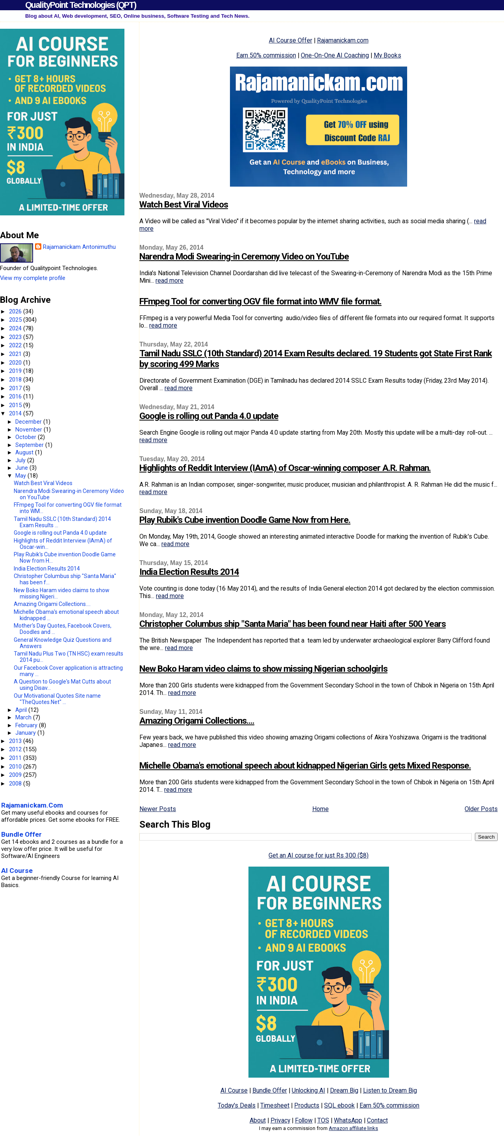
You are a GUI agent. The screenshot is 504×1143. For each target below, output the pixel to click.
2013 (16, 741)
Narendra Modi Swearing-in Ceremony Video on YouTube (244, 256)
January (26, 733)
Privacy (280, 1120)
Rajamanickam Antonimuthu (79, 246)
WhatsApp (348, 1120)
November (29, 429)
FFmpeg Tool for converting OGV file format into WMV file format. (260, 301)
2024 (16, 328)
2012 (16, 749)
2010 (16, 766)
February (27, 725)
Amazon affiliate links (353, 1128)
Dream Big (344, 1090)
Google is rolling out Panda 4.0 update (208, 416)
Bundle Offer (269, 1090)
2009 (16, 774)
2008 (16, 783)
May (21, 475)
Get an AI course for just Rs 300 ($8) (319, 855)
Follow (304, 1120)
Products (306, 1105)
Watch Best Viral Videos (183, 204)
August (25, 452)
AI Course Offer (290, 40)
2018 (16, 379)
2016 (16, 396)
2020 (16, 362)
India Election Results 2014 (189, 572)
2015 (16, 405)
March (24, 717)
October (26, 437)
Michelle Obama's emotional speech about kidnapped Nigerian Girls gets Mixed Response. (305, 765)
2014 (16, 413)
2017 (16, 388)
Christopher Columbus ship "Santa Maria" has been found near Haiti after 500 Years (292, 624)
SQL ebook (339, 1105)
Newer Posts (157, 809)
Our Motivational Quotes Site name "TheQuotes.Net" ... (57, 699)
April (21, 710)
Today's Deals (237, 1105)
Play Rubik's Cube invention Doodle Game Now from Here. (244, 520)
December (29, 422)
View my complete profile (32, 278)
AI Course (234, 1090)
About (258, 1120)
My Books (387, 55)
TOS (323, 1120)
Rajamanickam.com (343, 40)
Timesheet (274, 1105)
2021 (16, 354)
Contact (377, 1120)
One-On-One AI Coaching (335, 55)
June (22, 468)
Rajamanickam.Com (32, 805)
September (30, 445)
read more (169, 280)
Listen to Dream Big (390, 1090)
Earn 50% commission (266, 55)
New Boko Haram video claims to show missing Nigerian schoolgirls (263, 668)
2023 (16, 337)
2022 (16, 345)
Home (320, 809)
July (21, 460)
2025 (16, 319)
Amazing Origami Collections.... (196, 720)
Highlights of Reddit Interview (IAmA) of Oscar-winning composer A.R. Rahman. (285, 468)
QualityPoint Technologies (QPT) (80, 5)
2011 (16, 757)
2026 (16, 311)
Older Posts (481, 809)
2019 (16, 370)
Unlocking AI (308, 1090)
